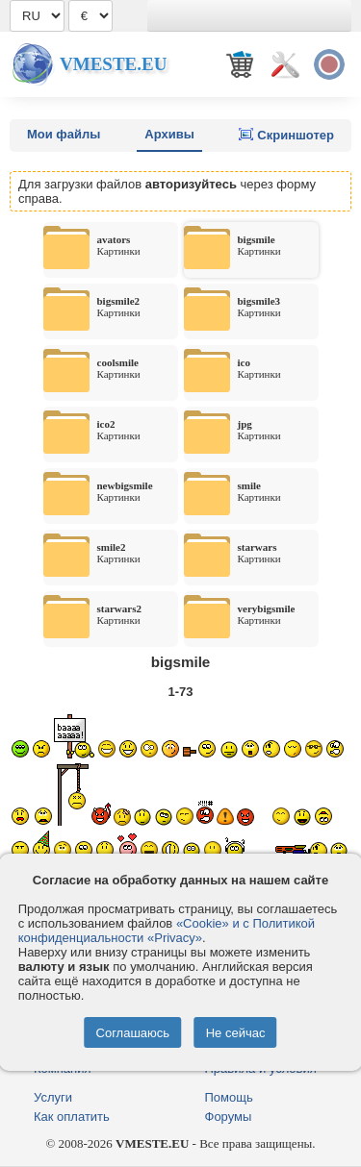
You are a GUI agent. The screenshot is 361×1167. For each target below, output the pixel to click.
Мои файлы (63, 134)
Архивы (168, 134)
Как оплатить (72, 1116)
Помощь (229, 1097)
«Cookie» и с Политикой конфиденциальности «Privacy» (166, 930)
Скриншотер (286, 134)
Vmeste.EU (113, 64)
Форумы (228, 1116)
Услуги (53, 1097)
